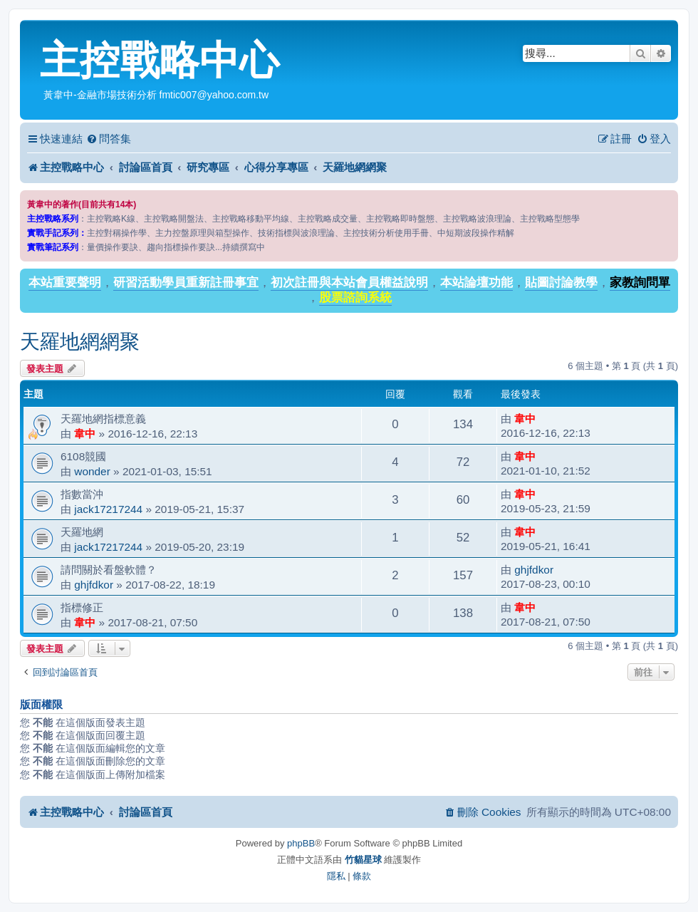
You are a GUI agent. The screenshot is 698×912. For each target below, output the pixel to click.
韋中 (84, 434)
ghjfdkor (93, 585)
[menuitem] (108, 139)
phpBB (301, 843)
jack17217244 (108, 509)
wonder (92, 471)
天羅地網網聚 (80, 342)
